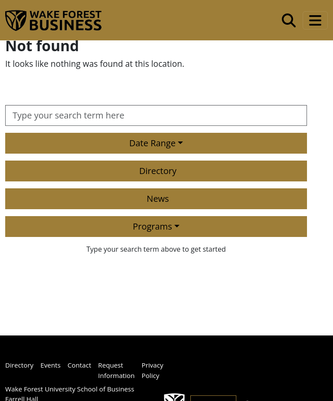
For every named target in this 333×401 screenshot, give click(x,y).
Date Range (152, 143)
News (158, 198)
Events (50, 365)
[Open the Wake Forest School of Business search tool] (289, 20)
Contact (79, 365)
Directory (157, 171)
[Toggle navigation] (315, 20)
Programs (152, 226)
